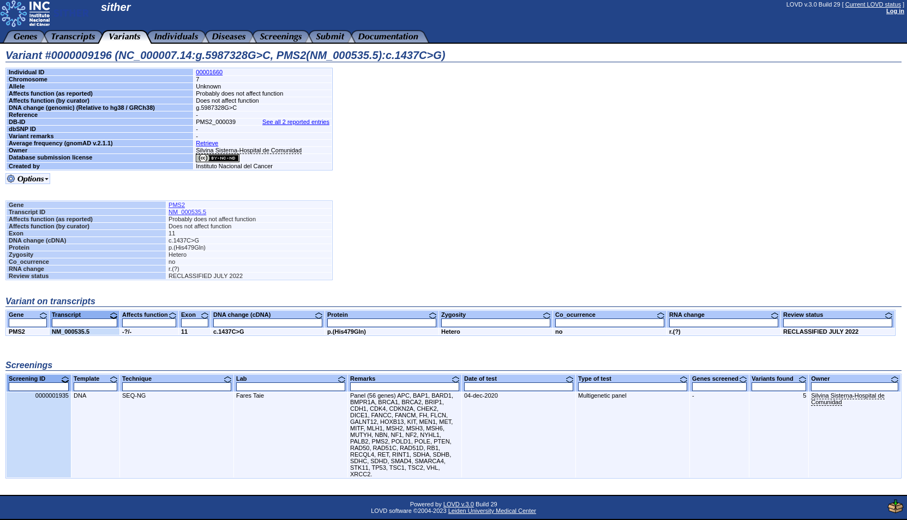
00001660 (209, 72)
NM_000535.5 (187, 212)
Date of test (518, 378)
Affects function (149, 314)
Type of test (632, 378)
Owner (854, 378)
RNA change (723, 314)
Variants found (779, 378)
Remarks (404, 378)
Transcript (84, 314)
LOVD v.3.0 (458, 504)
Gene (28, 314)
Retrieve (207, 143)
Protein (381, 314)
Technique (176, 378)
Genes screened (719, 378)
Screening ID (39, 378)
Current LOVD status (873, 4)
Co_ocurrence (609, 314)
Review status (837, 314)
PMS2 (177, 205)
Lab (290, 378)
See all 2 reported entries (295, 122)
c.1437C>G (228, 331)
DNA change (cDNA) (267, 314)
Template (95, 378)
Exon (194, 314)
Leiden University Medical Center (492, 510)
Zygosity (495, 314)
